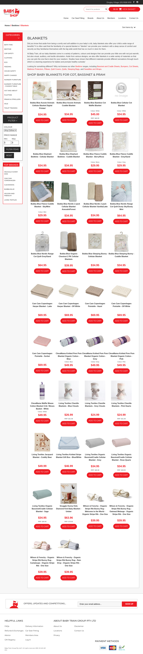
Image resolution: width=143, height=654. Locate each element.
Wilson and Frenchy (9, 194)
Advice (8, 635)
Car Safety (9, 53)
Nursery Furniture (12, 80)
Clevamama (9, 185)
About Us (100, 18)
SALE (6, 104)
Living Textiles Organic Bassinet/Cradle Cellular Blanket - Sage (42, 508)
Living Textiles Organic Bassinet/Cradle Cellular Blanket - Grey (95, 457)
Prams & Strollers (12, 99)
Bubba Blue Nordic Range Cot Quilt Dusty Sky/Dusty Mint (121, 206)
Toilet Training (10, 108)
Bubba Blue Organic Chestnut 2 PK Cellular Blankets (69, 256)
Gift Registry (10, 640)
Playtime (8, 95)
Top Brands (11, 165)
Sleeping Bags (73, 69)
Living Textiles (10, 200)
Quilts (64, 69)
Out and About (10, 90)
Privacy (57, 635)
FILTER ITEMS (12, 149)
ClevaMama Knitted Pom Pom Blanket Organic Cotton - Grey (95, 356)
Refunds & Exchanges (14, 631)
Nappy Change (10, 75)
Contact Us (133, 18)
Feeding (7, 67)
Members (111, 18)
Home (66, 18)
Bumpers (124, 66)
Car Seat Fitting (78, 18)
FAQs (7, 626)
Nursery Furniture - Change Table (12, 85)
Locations (122, 18)
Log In (28, 640)
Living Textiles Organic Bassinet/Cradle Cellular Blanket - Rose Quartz (121, 457)
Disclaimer (79, 626)
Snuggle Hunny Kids (11, 173)
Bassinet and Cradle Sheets (108, 66)
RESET (9, 155)
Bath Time (8, 45)
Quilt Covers (56, 69)
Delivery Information (34, 626)
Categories (14, 37)
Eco (5, 62)
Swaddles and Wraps (92, 69)
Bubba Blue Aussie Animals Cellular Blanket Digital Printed (42, 105)
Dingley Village (119, 2)
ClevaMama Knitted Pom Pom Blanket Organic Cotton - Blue (69, 356)
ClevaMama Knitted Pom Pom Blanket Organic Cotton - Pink (121, 356)
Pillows (47, 69)
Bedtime (7, 49)
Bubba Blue (9, 189)
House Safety (10, 71)
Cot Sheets (133, 66)
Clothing (8, 58)
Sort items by (127, 27)
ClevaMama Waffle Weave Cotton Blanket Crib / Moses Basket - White (42, 406)
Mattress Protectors (35, 69)
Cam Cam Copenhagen (9, 179)
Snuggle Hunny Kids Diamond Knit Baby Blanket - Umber (68, 508)
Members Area (31, 635)
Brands (90, 18)
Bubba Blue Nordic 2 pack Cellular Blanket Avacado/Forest (68, 206)
